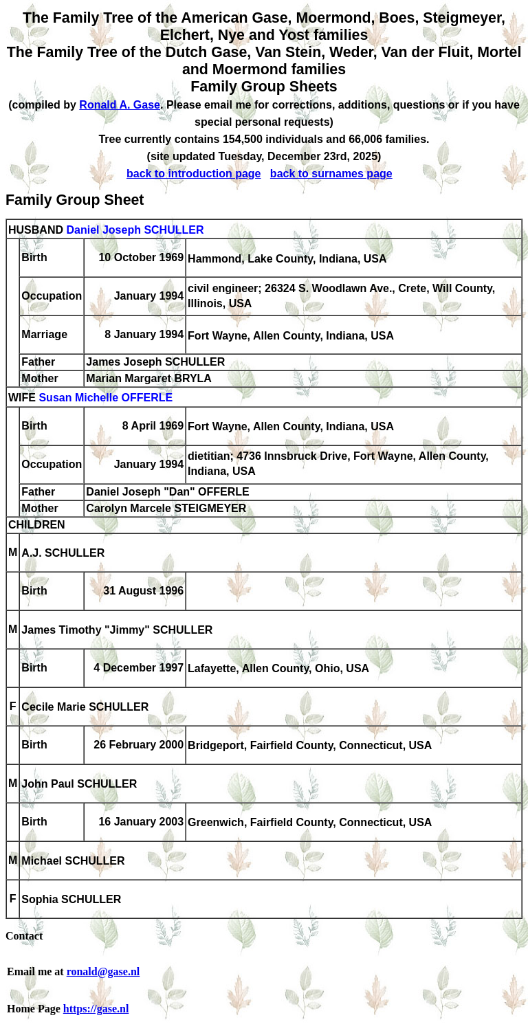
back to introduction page (193, 173)
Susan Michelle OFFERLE (105, 398)
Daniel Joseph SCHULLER (135, 230)
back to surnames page (331, 173)
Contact (24, 936)
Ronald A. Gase (119, 105)
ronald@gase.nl (103, 971)
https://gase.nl (96, 1008)
